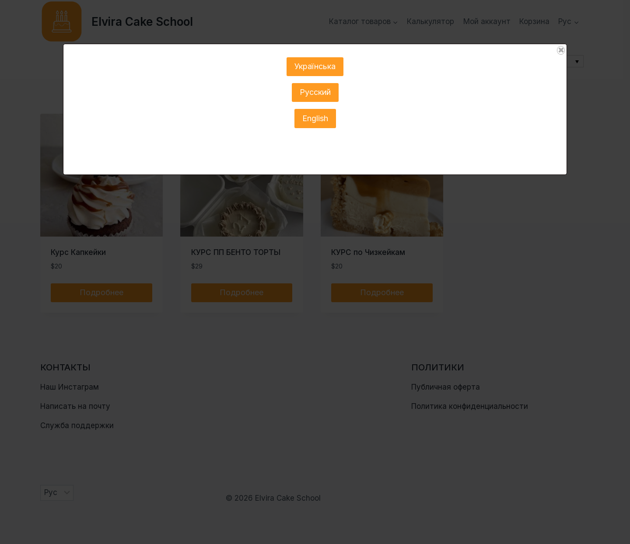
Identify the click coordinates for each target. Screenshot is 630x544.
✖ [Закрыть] (561, 50)
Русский (315, 92)
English (315, 118)
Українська (315, 66)
